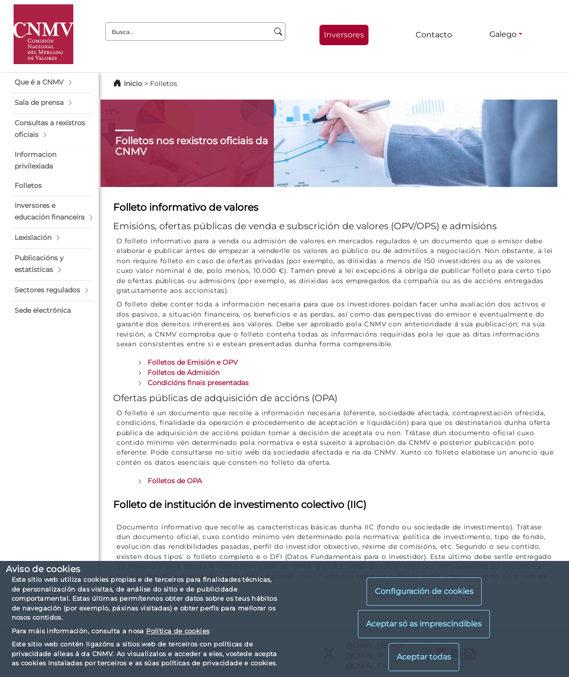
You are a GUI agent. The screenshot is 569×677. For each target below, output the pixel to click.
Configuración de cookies (424, 591)
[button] (52, 82)
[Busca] (278, 31)
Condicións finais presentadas (198, 382)
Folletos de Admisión (183, 372)
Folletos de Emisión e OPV (193, 362)
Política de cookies (177, 631)
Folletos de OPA (175, 480)
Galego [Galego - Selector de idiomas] (503, 34)
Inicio (133, 83)
